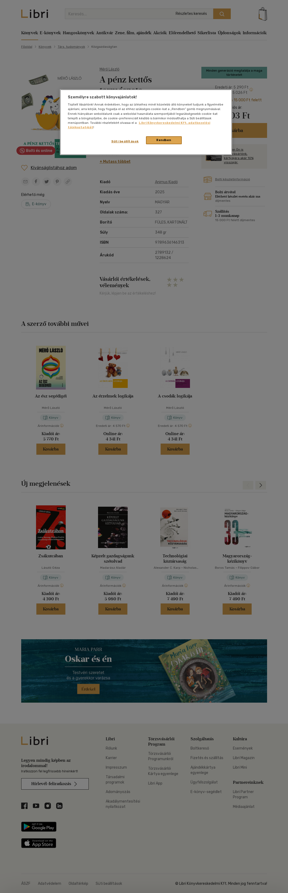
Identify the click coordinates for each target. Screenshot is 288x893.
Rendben (163, 140)
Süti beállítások (125, 141)
